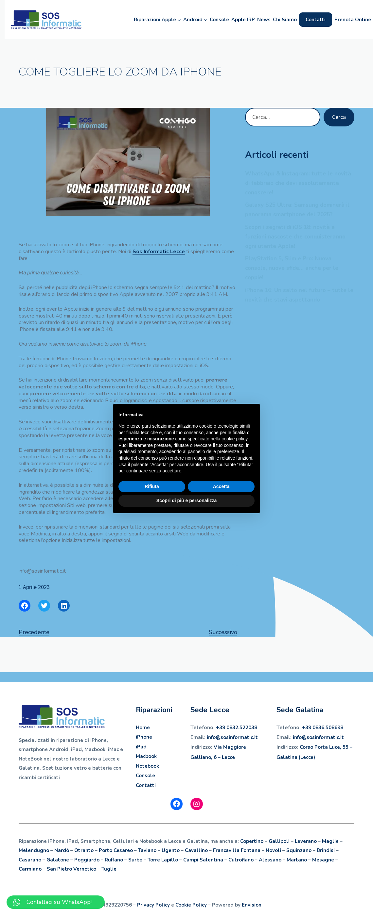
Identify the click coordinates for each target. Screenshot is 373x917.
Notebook (147, 766)
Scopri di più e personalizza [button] (186, 500)
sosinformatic (237, 737)
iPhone (144, 737)
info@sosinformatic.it (318, 737)
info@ (214, 737)
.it (255, 737)
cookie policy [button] (234, 438)
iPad (141, 747)
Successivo (223, 632)
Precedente (34, 632)
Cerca (339, 117)
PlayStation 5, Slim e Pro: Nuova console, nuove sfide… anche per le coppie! (291, 268)
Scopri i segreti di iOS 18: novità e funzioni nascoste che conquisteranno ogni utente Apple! (295, 236)
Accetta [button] (221, 486)
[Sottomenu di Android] (201, 20)
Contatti (146, 785)
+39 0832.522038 (236, 727)
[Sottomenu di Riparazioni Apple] (174, 20)
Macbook (146, 756)
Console (145, 775)
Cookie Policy (191, 905)
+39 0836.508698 (322, 727)
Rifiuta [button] (152, 486)
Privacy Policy (153, 905)
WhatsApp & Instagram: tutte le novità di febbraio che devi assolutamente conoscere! (298, 183)
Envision (251, 905)
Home (143, 727)
